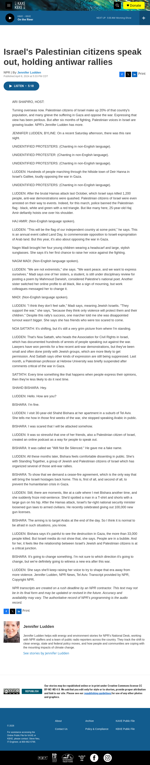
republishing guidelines (98, 693)
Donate (135, 5)
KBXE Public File (125, 729)
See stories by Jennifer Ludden (46, 653)
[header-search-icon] (117, 5)
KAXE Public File (125, 721)
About (58, 721)
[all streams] (144, 18)
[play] (10, 18)
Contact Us (61, 729)
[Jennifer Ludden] (12, 632)
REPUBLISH (32, 691)
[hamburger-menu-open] (8, 5)
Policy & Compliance (96, 729)
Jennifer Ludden (29, 72)
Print (142, 73)
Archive (89, 721)
